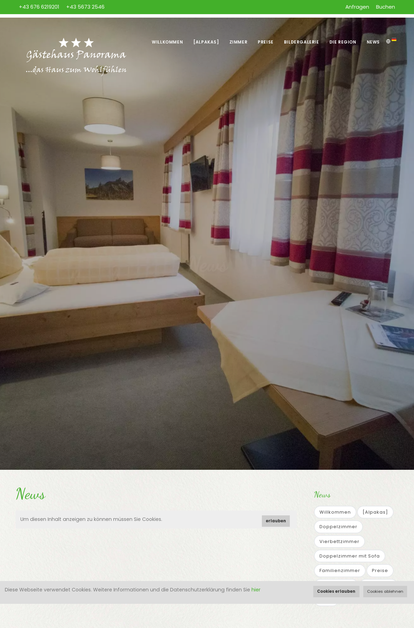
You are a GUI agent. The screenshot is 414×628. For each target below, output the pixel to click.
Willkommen (167, 42)
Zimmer (238, 42)
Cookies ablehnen (385, 591)
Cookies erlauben (336, 591)
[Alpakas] (206, 42)
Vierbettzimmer (339, 541)
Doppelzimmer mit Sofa (349, 556)
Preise (266, 42)
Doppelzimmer (338, 526)
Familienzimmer (339, 570)
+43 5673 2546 (85, 6)
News (373, 42)
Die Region (342, 42)
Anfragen (357, 6)
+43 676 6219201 (39, 6)
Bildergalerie (301, 42)
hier (256, 589)
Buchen (385, 6)
